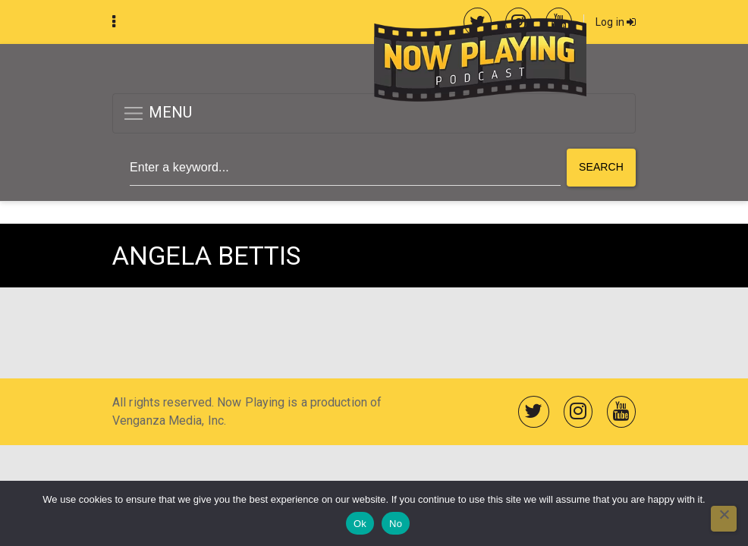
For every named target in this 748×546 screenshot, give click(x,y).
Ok (360, 523)
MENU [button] (157, 113)
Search (601, 167)
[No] (724, 519)
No (395, 523)
